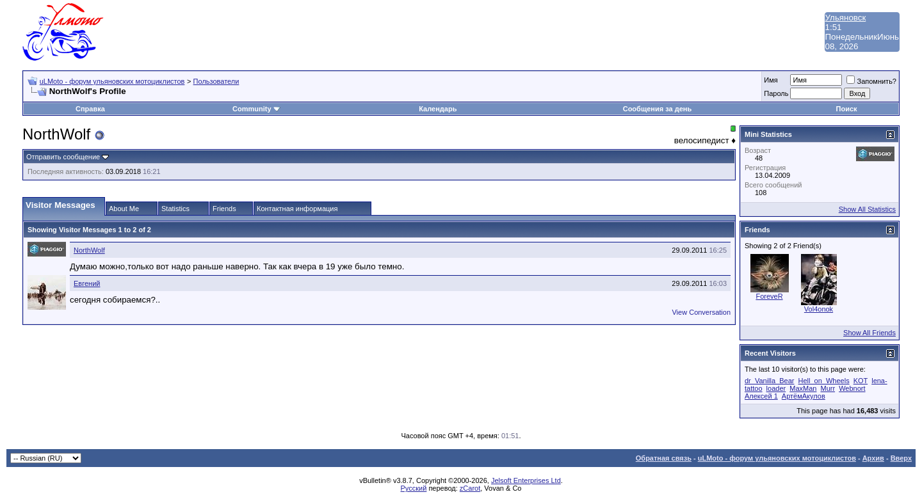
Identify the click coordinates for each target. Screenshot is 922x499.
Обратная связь (663, 458)
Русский (414, 488)
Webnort (852, 388)
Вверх (901, 458)
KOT (860, 380)
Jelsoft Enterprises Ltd (526, 480)
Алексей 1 (761, 396)
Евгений (87, 283)
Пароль (776, 93)
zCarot (470, 488)
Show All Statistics (867, 209)
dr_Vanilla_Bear (769, 380)
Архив (873, 458)
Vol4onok (818, 309)
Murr (827, 388)
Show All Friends (869, 333)
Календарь (438, 109)
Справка (90, 109)
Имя (770, 80)
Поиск (846, 109)
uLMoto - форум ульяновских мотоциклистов (112, 81)
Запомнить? (871, 81)
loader (776, 388)
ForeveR (769, 296)
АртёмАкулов (803, 396)
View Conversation (701, 312)
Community (256, 109)
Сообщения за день (657, 109)
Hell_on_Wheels (824, 380)
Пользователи (216, 81)
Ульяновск (845, 17)
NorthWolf (89, 250)
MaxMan (802, 388)
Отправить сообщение (63, 157)
